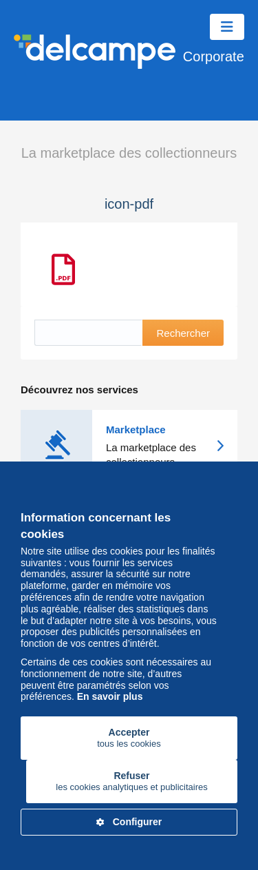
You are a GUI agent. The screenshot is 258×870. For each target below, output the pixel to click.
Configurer (129, 821)
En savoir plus (110, 696)
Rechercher (183, 333)
